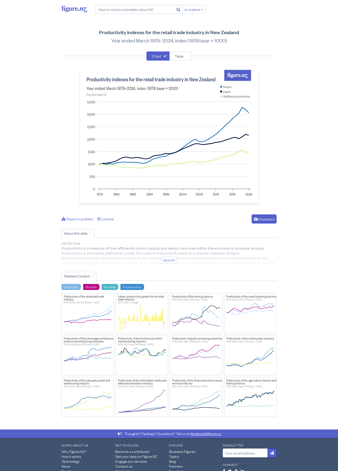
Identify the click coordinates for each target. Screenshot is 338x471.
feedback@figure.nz (205, 433)
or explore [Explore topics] (194, 9)
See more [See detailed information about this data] (169, 260)
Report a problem (78, 218)
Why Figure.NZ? (74, 451)
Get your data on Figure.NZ (136, 456)
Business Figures (182, 451)
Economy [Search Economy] (71, 286)
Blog (172, 461)
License (105, 218)
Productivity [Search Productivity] (132, 286)
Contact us (124, 466)
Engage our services (131, 461)
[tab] (157, 56)
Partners (176, 466)
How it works (71, 456)
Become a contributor (132, 451)
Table (179, 56)
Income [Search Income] (109, 286)
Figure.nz (74, 9)
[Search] (178, 9)
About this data (76, 233)
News (66, 466)
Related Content (77, 275)
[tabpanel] (169, 137)
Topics (174, 456)
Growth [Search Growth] (91, 286)
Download (264, 219)
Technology (71, 461)
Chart (156, 56)
